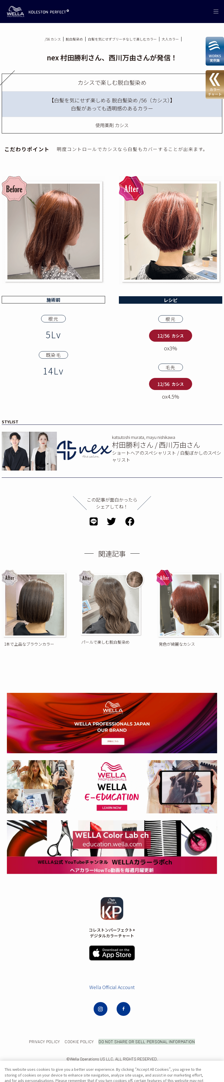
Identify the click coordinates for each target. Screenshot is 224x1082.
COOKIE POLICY (110, 1041)
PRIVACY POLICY (75, 1041)
